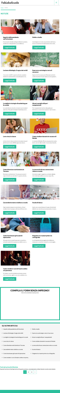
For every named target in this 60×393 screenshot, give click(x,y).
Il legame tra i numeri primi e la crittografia (43, 353)
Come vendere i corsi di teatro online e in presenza (16, 357)
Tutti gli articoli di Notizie (9, 367)
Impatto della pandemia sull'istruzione (13, 329)
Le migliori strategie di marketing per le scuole (15, 337)
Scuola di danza (36, 349)
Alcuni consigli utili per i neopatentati (42, 337)
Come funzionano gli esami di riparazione (14, 353)
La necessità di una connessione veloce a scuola (44, 345)
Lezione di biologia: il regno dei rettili (13, 333)
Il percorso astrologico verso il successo (42, 333)
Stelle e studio (36, 329)
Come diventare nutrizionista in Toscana (14, 345)
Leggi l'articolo (10, 47)
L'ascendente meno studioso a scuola (13, 349)
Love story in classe (8, 341)
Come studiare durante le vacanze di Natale (43, 341)
